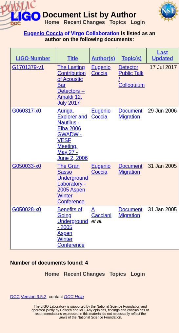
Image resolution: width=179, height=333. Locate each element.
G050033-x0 (26, 166)
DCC (15, 296)
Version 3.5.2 (34, 296)
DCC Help (74, 296)
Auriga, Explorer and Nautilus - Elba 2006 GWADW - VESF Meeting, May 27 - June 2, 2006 (72, 134)
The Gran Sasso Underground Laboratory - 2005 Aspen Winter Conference (72, 183)
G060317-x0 (26, 111)
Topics (117, 22)
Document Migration (130, 113)
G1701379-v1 (28, 67)
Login (137, 22)
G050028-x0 (26, 209)
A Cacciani (101, 212)
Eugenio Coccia (43, 33)
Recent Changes (84, 22)
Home (52, 22)
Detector (128, 67)
